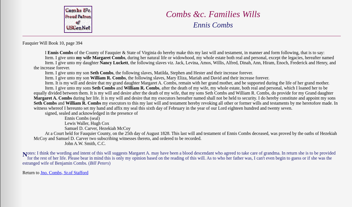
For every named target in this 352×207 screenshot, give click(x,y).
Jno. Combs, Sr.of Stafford (64, 172)
